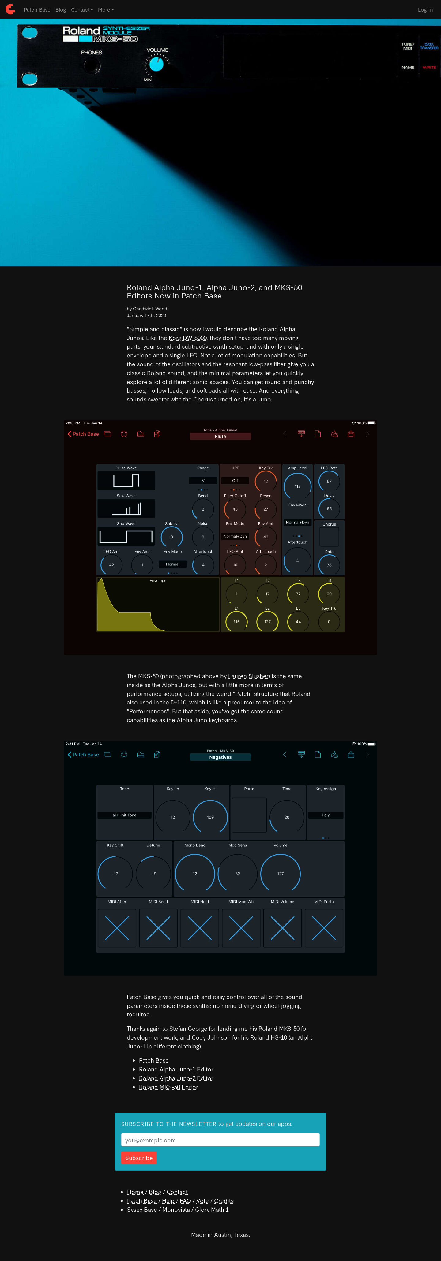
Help (168, 1200)
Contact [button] (80, 9)
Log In (425, 9)
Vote (202, 1200)
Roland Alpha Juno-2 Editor (176, 1078)
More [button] (104, 9)
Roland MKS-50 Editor (168, 1086)
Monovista (176, 1209)
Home (135, 1191)
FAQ (185, 1200)
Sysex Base (142, 1209)
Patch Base (37, 9)
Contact (177, 1191)
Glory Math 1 (212, 1209)
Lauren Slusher (248, 675)
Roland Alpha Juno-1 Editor (176, 1069)
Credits (224, 1200)
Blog (60, 9)
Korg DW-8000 (188, 337)
